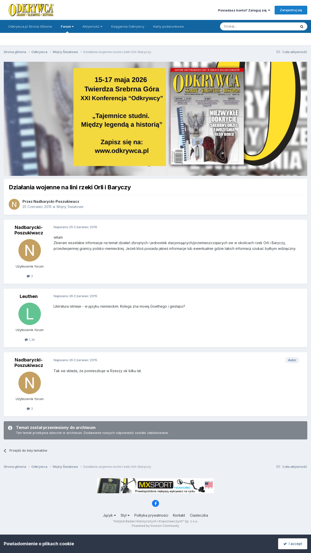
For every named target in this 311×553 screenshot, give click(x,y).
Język (109, 515)
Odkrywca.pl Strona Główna (30, 26)
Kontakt (179, 515)
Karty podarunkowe (168, 26)
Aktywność (92, 26)
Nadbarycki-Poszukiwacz (56, 201)
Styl (125, 515)
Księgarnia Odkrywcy (127, 26)
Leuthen (29, 296)
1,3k (30, 340)
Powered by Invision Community (155, 526)
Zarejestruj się (291, 10)
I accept (292, 544)
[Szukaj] (246, 26)
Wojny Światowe (69, 207)
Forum (67, 28)
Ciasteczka (199, 515)
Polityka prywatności (151, 515)
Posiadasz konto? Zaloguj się (244, 10)
